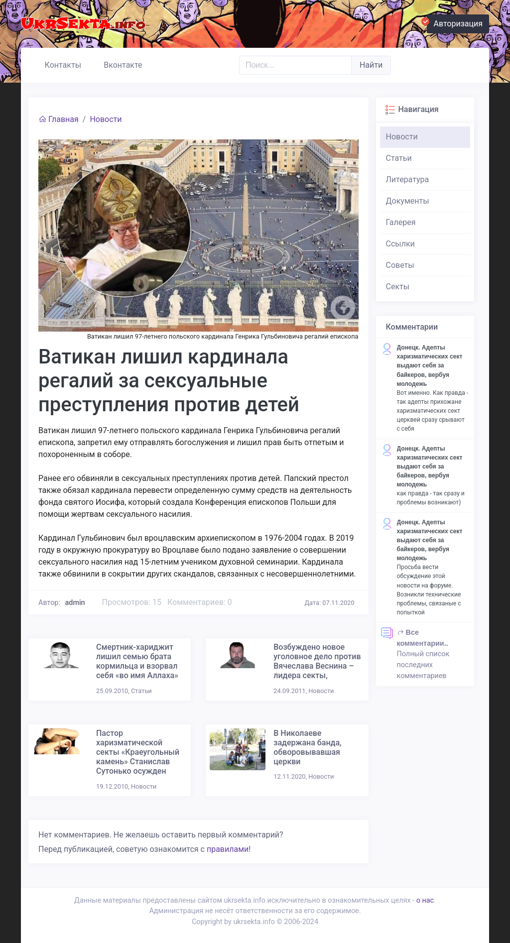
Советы (400, 265)
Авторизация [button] (455, 22)
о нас (425, 900)
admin (75, 602)
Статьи (399, 158)
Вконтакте (118, 64)
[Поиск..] (295, 65)
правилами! (229, 849)
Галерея (401, 222)
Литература (407, 179)
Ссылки (400, 243)
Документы (407, 201)
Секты (398, 286)
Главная (58, 119)
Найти (371, 65)
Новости (106, 119)
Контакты (58, 64)
